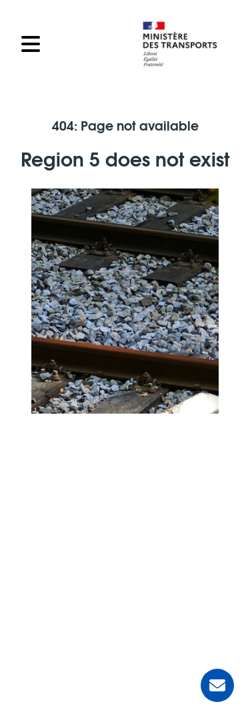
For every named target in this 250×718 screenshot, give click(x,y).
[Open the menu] (73, 44)
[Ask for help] (217, 685)
